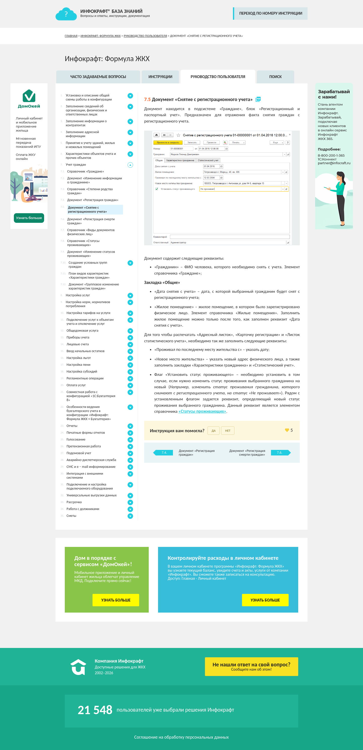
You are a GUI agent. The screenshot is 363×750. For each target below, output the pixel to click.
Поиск (275, 76)
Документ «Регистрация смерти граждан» (247, 453)
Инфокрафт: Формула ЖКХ (101, 36)
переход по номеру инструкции (270, 13)
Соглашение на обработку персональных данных (181, 737)
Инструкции (160, 76)
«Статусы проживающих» (202, 411)
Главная (71, 36)
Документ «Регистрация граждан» (197, 453)
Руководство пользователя (145, 36)
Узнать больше (116, 600)
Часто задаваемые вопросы (98, 76)
